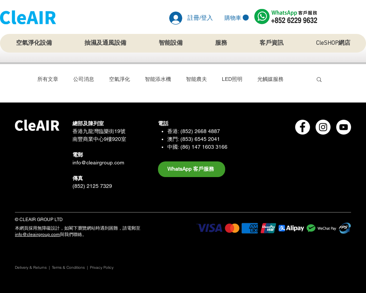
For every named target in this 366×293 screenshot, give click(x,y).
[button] (236, 18)
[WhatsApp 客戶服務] (191, 169)
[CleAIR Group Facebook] (302, 127)
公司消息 (83, 79)
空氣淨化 (119, 79)
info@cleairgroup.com (98, 163)
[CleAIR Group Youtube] (343, 127)
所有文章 (47, 79)
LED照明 (232, 79)
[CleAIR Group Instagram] (323, 127)
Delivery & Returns (31, 267)
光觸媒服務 (270, 79)
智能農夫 (196, 79)
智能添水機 (158, 79)
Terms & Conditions (68, 267)
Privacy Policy (102, 267)
